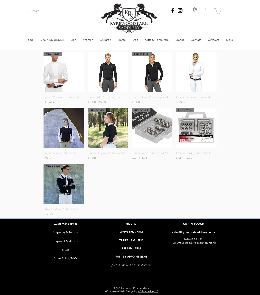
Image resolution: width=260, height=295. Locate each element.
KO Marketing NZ (148, 291)
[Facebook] (173, 10)
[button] (218, 11)
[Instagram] (180, 10)
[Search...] (56, 11)
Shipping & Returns (65, 232)
